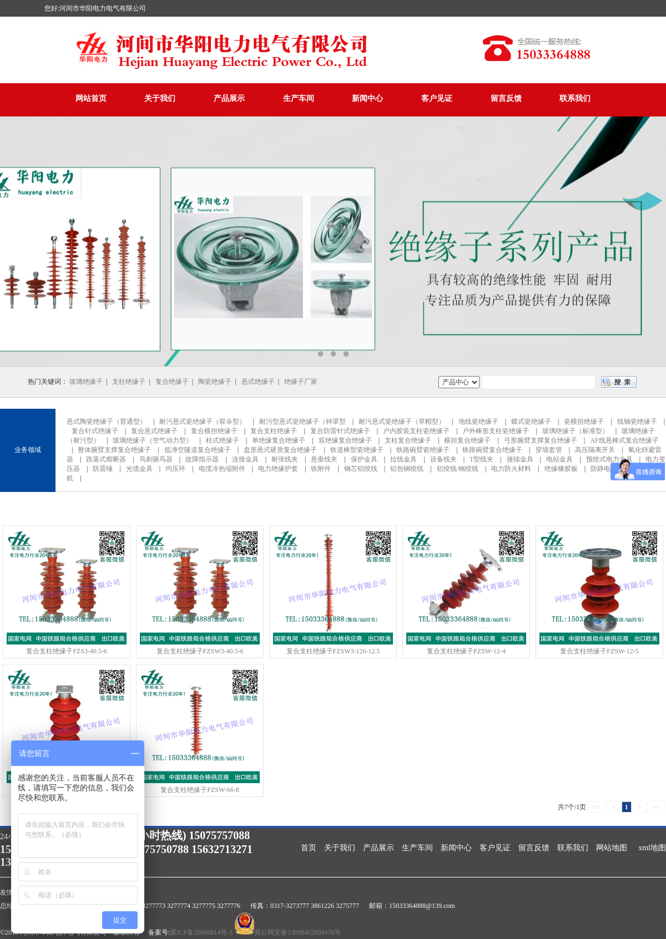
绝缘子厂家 (300, 381)
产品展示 (229, 98)
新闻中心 (367, 98)
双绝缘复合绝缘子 (345, 440)
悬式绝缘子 (258, 381)
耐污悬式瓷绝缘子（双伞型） (202, 421)
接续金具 (520, 459)
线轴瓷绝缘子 (637, 421)
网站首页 (91, 98)
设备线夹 (443, 459)
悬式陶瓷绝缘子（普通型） (107, 421)
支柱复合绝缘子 (408, 440)
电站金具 (559, 459)
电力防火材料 (511, 469)
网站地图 (611, 848)
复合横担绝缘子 (214, 431)
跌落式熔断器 (106, 459)
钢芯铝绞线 (360, 469)
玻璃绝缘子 (86, 381)
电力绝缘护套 (278, 469)
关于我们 (159, 98)
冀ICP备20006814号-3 (201, 932)
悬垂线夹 (324, 459)
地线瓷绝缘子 (478, 421)
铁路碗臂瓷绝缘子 (423, 450)
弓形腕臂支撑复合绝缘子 (540, 440)
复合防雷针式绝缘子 (340, 431)
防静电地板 (607, 469)
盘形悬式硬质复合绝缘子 (280, 450)
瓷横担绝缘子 (584, 421)
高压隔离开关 (595, 450)
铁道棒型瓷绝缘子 (357, 450)
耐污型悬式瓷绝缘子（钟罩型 (302, 421)
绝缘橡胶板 (561, 469)
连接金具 (245, 459)
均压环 (175, 469)
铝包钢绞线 (406, 469)
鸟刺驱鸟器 (156, 459)
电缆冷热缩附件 (222, 469)
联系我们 (575, 98)
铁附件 (321, 469)
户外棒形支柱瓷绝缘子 (495, 431)
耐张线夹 (284, 459)
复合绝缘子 (172, 381)
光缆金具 (139, 469)
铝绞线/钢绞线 (457, 469)
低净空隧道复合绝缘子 (197, 450)
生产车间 (298, 98)
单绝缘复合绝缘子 (278, 440)
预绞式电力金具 (609, 459)
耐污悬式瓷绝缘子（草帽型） (402, 421)
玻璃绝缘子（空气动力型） (153, 440)
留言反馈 (506, 98)
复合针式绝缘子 (95, 431)
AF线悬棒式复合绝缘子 (624, 440)
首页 (308, 848)
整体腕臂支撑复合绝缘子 (114, 450)
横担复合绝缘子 (467, 440)
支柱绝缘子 (128, 381)
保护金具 (364, 459)
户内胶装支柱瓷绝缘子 (416, 431)
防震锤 (103, 469)
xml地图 (652, 848)
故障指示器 (202, 459)
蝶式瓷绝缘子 (531, 421)
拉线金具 (403, 459)
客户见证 (436, 98)
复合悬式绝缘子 (154, 431)
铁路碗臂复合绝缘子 (492, 450)
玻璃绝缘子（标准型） (575, 431)
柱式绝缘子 (222, 440)
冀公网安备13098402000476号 (297, 932)
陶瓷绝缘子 (214, 381)
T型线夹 (481, 459)
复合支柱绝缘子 (273, 431)
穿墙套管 (549, 450)
